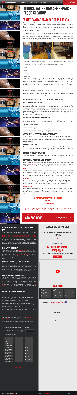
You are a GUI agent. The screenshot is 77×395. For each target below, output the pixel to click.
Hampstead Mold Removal (18, 347)
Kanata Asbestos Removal (18, 359)
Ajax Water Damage (8, 341)
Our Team (56, 2)
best (19, 250)
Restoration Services (24, 2)
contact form (59, 219)
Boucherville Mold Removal (8, 356)
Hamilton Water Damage (17, 344)
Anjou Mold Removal (8, 343)
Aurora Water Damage (8, 347)
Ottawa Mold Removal (29, 340)
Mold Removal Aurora (30, 208)
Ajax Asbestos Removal (8, 337)
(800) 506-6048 (30, 320)
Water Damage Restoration (14, 236)
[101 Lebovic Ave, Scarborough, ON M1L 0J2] (19, 377)
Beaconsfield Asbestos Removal (8, 350)
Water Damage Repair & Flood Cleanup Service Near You (49, 208)
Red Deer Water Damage (28, 357)
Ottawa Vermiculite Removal (28, 343)
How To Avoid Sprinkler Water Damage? (45, 295)
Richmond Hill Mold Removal (28, 360)
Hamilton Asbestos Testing (18, 338)
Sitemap (24, 393)
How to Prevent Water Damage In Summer (56, 298)
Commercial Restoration (44, 2)
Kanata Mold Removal (18, 361)
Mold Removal (25, 236)
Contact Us (57, 261)
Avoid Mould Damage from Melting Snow (57, 295)
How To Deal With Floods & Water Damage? (45, 298)
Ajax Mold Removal (8, 339)
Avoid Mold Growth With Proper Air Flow (57, 301)
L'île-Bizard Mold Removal (18, 353)
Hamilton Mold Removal (17, 341)
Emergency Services (34, 2)
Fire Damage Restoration (18, 235)
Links (26, 393)
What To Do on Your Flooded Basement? (68, 301)
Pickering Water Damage (28, 351)
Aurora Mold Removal (8, 345)
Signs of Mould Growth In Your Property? (45, 301)
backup (19, 254)
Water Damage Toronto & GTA (43, 209)
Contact (61, 2)
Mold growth (5, 282)
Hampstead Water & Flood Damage (18, 350)
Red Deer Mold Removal (27, 354)
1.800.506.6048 (46, 393)
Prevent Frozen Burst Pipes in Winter (69, 298)
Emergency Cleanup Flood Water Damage (61, 209)
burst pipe (27, 254)
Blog (51, 2)
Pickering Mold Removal (27, 348)
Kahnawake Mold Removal (18, 356)
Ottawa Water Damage (29, 345)
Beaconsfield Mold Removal (8, 353)
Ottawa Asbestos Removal (28, 338)
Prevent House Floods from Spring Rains (69, 295)
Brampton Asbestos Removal (8, 359)
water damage (32, 164)
